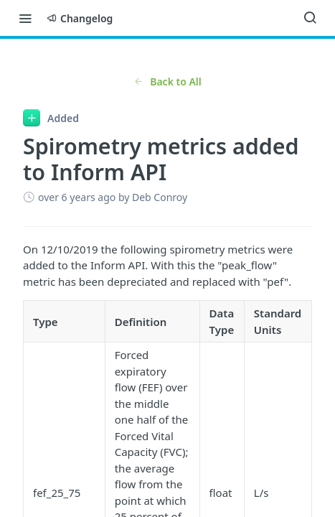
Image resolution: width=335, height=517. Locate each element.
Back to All (167, 81)
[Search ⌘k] (310, 18)
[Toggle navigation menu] (25, 18)
